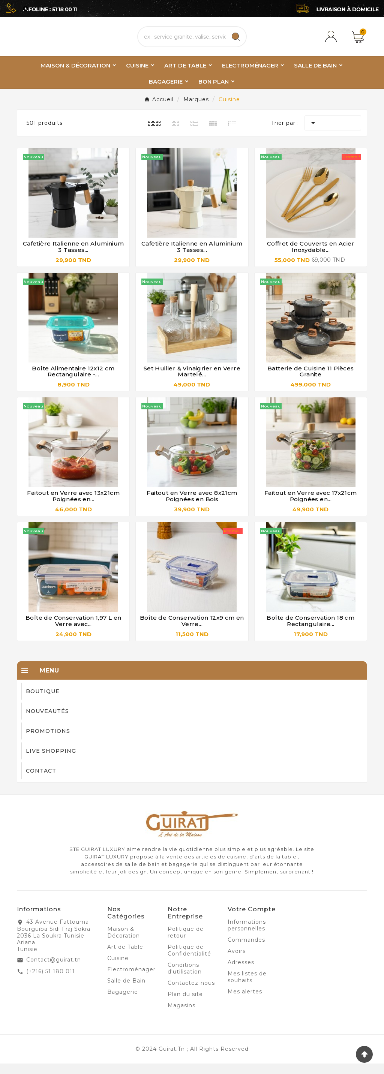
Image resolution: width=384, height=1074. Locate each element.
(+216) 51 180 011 (50, 981)
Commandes (246, 950)
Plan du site (185, 1004)
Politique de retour (186, 943)
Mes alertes (245, 1002)
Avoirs (237, 961)
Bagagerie (122, 1002)
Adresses (241, 972)
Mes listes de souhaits (247, 987)
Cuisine (118, 968)
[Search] (236, 42)
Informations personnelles (247, 935)
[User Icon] (332, 41)
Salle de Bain (126, 991)
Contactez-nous (191, 993)
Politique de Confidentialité (189, 961)
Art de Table (125, 957)
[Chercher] (181, 42)
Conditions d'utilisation (185, 979)
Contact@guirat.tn (53, 970)
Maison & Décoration (123, 943)
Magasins (181, 1016)
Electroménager (131, 980)
